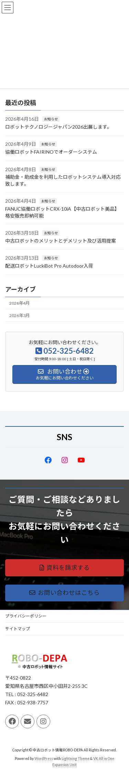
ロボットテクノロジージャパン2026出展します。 (58, 127)
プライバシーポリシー (25, 616)
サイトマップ (17, 628)
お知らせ (51, 119)
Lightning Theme (75, 758)
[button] (64, 567)
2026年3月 (19, 315)
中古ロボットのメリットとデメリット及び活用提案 (60, 241)
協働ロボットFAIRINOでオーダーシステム (51, 152)
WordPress (43, 758)
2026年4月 (19, 303)
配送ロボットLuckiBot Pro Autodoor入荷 (49, 266)
